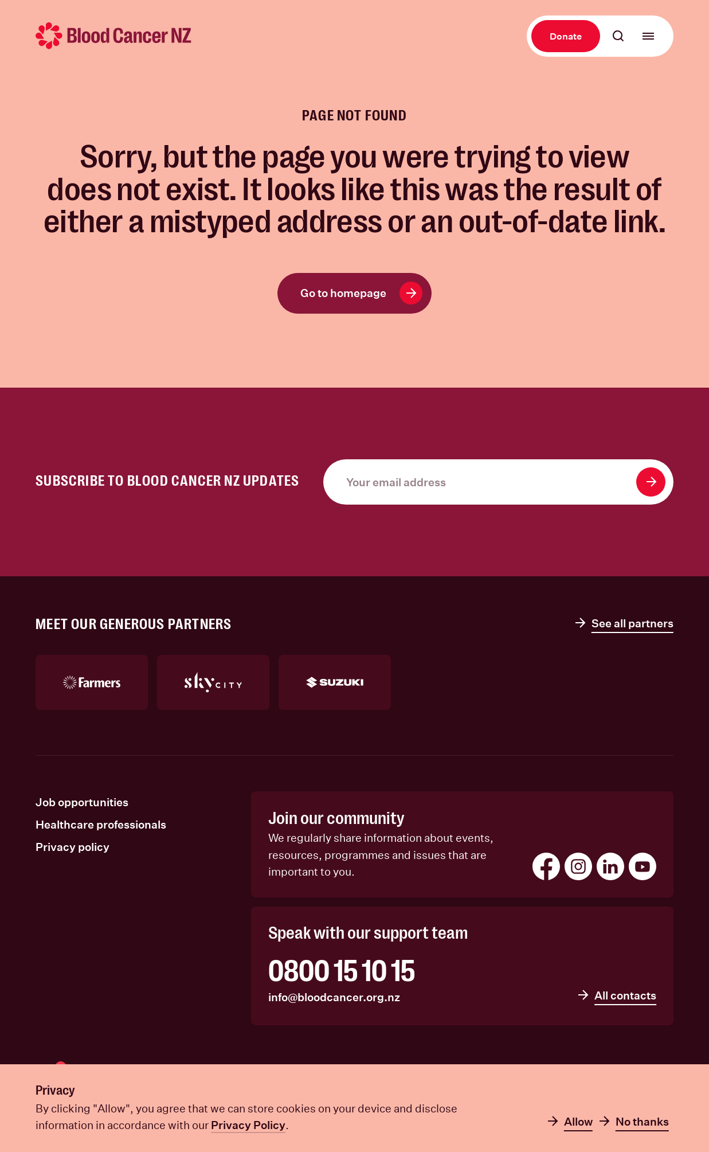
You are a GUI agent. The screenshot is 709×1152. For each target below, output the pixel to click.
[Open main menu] (648, 36)
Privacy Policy (248, 1125)
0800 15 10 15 (341, 971)
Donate (566, 36)
